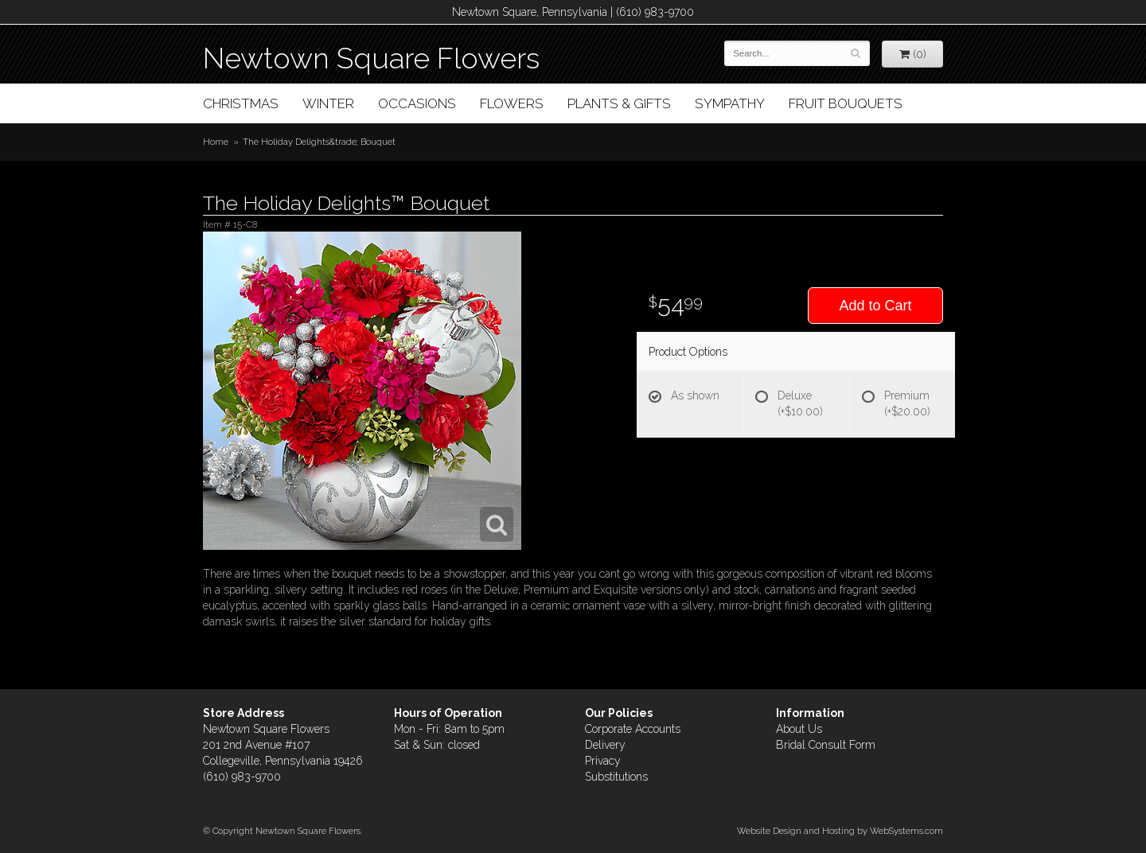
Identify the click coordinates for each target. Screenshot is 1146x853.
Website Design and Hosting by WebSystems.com (840, 830)
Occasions (417, 103)
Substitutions (616, 776)
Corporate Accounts (632, 729)
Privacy (603, 760)
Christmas (241, 103)
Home (215, 141)
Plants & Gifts (619, 103)
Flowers (512, 103)
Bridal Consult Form (825, 744)
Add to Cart (875, 306)
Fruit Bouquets (845, 103)
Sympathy (730, 103)
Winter (328, 103)
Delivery (605, 744)
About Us (799, 729)
